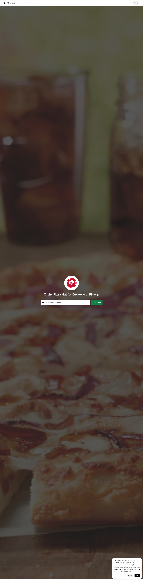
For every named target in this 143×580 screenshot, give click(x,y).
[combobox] (67, 302)
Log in (128, 3)
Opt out (130, 575)
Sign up (136, 3)
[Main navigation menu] (4, 3)
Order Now (97, 302)
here (132, 571)
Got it (137, 575)
